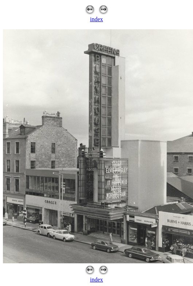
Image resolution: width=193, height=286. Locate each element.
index (96, 19)
